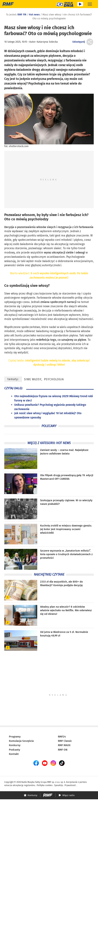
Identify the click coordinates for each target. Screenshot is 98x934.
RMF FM (21, 14)
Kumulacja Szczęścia (21, 741)
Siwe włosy (11, 293)
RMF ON (62, 749)
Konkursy (14, 745)
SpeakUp (58, 785)
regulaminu (29, 785)
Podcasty (14, 749)
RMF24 (62, 736)
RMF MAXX (64, 745)
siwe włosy (39, 285)
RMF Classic (65, 741)
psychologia (54, 379)
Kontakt (14, 754)
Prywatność (70, 785)
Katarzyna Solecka (47, 41)
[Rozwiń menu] (90, 4)
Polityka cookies (45, 785)
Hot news (34, 14)
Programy (15, 736)
